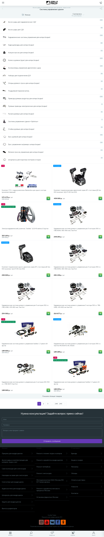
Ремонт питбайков (51, 467)
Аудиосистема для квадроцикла (17, 489)
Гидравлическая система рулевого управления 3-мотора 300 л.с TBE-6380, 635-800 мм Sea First (77, 306)
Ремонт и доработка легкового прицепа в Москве (51, 489)
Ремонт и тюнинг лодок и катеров (51, 453)
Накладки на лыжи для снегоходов (17, 475)
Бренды (86, 453)
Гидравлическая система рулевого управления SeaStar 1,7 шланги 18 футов (24, 345)
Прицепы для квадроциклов (17, 453)
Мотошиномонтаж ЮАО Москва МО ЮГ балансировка (51, 481)
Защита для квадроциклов (17, 502)
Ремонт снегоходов (51, 473)
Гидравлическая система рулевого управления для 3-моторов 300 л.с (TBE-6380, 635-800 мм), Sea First (25, 306)
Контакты (86, 493)
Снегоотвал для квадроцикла (17, 482)
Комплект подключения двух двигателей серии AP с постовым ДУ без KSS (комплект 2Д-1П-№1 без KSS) (77, 191)
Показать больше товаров (52, 396)
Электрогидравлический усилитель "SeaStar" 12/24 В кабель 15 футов (25, 228)
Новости (86, 487)
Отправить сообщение (52, 441)
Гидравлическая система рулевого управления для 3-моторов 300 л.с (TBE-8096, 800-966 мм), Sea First (77, 229)
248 (56, 404)
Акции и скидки (86, 460)
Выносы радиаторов (17, 508)
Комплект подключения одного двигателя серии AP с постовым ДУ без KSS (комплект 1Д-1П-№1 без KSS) (26, 268)
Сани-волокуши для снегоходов (17, 469)
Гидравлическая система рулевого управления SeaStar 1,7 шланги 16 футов (77, 383)
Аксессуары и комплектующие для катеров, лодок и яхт (17, 461)
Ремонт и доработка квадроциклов (51, 460)
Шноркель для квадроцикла (17, 495)
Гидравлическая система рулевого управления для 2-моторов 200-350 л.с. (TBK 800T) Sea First (26, 383)
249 (60, 404)
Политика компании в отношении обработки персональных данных (52, 526)
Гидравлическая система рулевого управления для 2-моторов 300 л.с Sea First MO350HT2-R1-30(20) (77, 345)
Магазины (86, 467)
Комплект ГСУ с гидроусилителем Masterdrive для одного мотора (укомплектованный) (24, 191)
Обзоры (86, 473)
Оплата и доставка (86, 480)
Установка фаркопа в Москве (51, 497)
